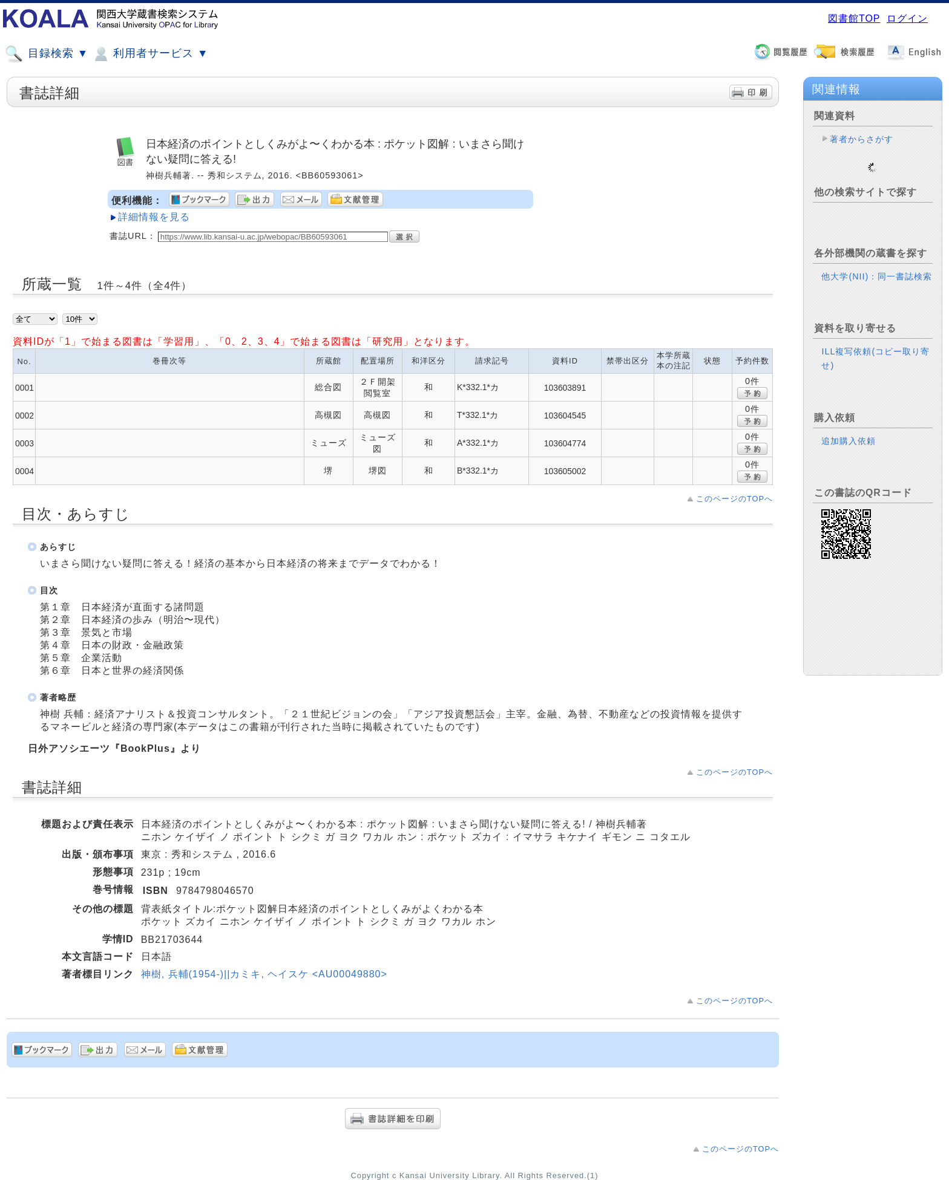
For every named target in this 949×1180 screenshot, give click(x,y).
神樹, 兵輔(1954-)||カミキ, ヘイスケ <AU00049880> (264, 974)
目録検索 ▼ (46, 54)
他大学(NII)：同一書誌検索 (876, 267)
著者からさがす (861, 139)
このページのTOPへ (734, 498)
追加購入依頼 (848, 431)
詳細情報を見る (154, 217)
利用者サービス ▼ (149, 54)
